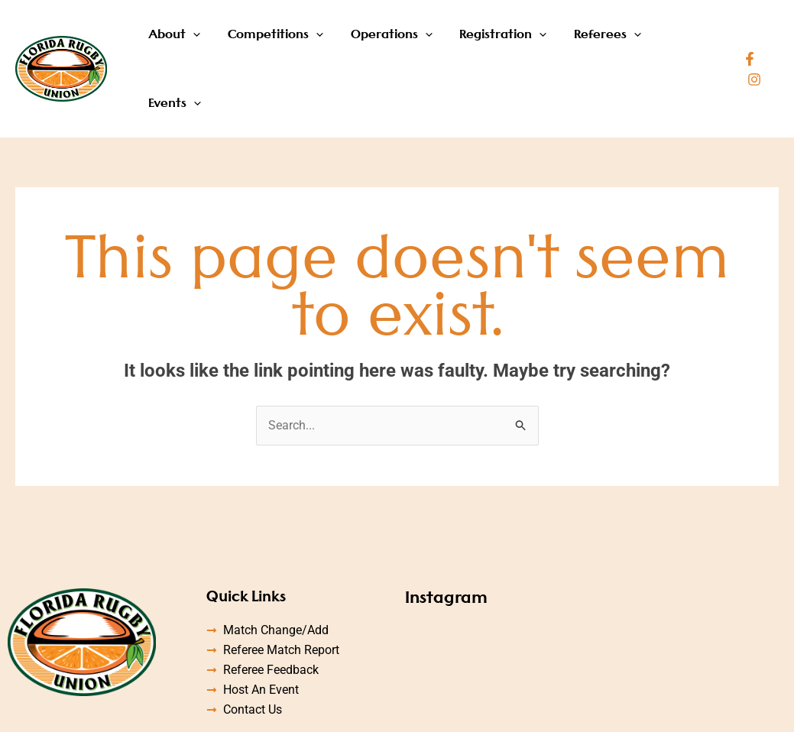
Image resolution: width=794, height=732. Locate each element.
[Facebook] (749, 37)
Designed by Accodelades (584, 709)
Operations (398, 36)
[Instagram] (772, 37)
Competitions (287, 36)
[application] (209, 36)
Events (689, 36)
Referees (606, 36)
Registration (505, 36)
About (190, 36)
